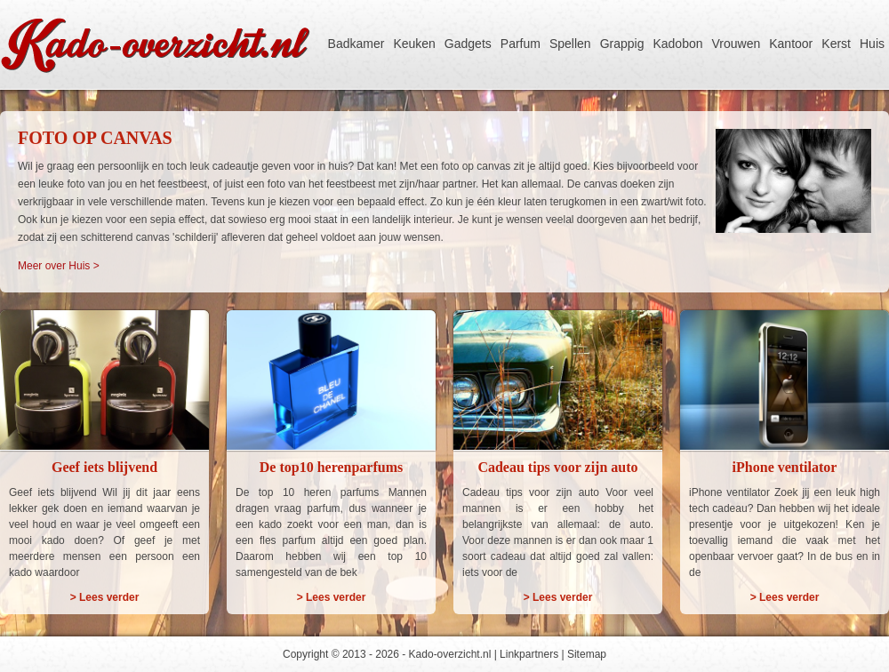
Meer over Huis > (59, 266)
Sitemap (586, 654)
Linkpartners (529, 654)
